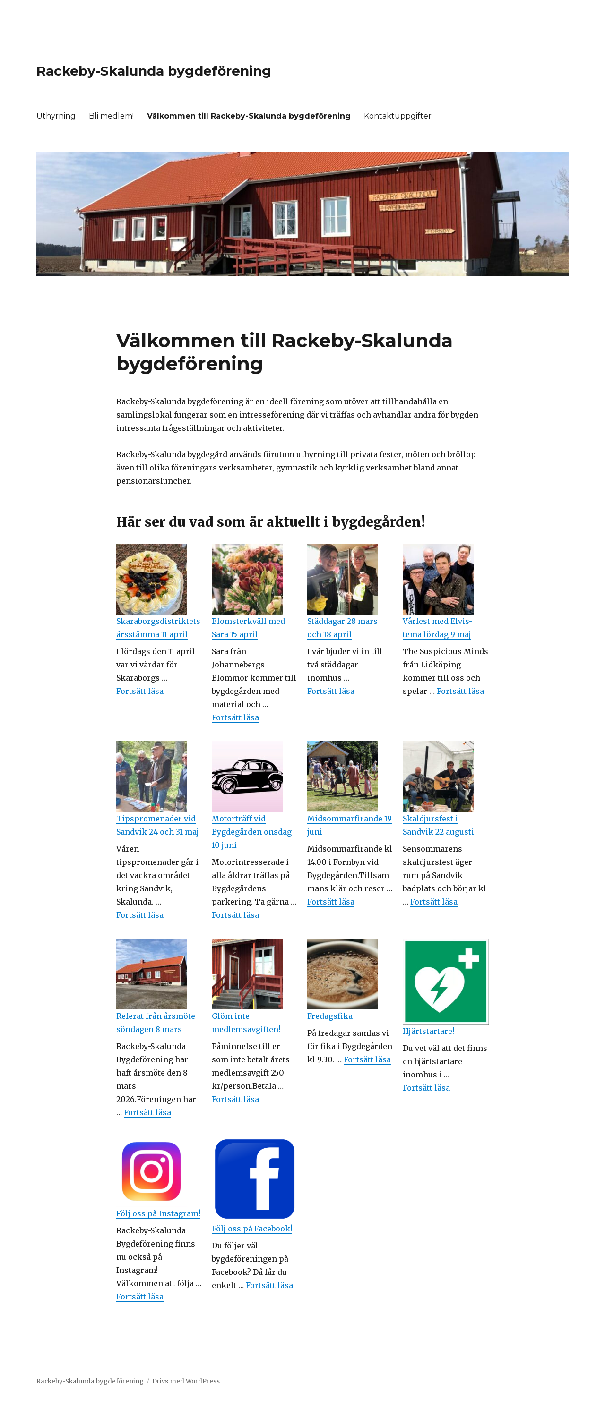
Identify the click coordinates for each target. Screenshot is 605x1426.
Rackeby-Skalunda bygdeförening (153, 71)
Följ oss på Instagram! (158, 1213)
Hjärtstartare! (428, 1031)
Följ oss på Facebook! (252, 1228)
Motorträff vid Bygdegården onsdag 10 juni (252, 832)
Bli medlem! (111, 115)
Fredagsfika (330, 1016)
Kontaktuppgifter (398, 115)
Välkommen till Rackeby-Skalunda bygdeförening (249, 115)
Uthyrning (56, 115)
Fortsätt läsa (140, 691)
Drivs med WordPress (186, 1381)
